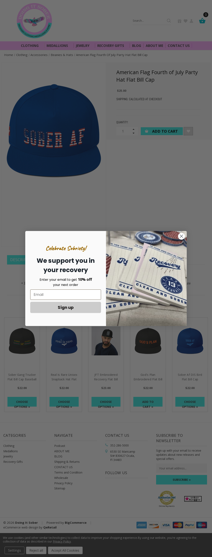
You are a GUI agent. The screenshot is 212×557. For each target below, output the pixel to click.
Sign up (66, 307)
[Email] (65, 294)
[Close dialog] (181, 236)
